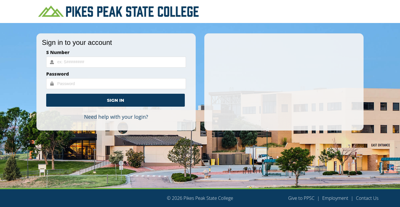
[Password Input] (116, 83)
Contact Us (367, 198)
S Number (57, 52)
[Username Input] (116, 62)
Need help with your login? (116, 116)
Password (57, 74)
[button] (115, 100)
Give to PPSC (301, 198)
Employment (335, 198)
